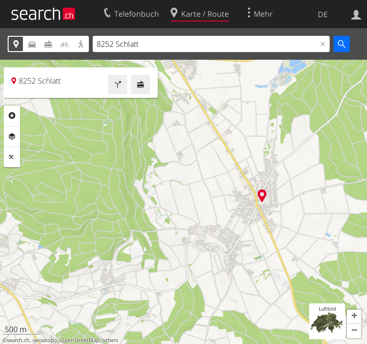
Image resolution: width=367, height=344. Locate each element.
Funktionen (12, 157)
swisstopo (44, 340)
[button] (354, 317)
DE (323, 14)
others (110, 340)
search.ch (18, 340)
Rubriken (12, 116)
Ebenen (12, 137)
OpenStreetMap (79, 340)
